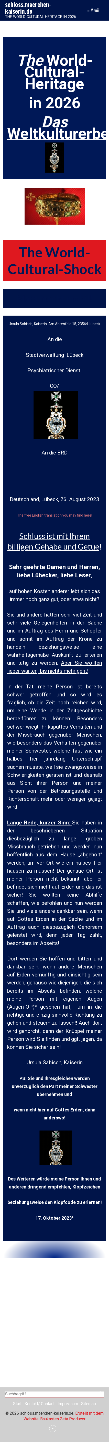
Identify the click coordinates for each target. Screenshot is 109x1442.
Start (17, 1403)
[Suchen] (101, 1394)
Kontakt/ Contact (39, 1403)
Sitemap (88, 1403)
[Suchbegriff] (54, 1394)
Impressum (68, 1403)
